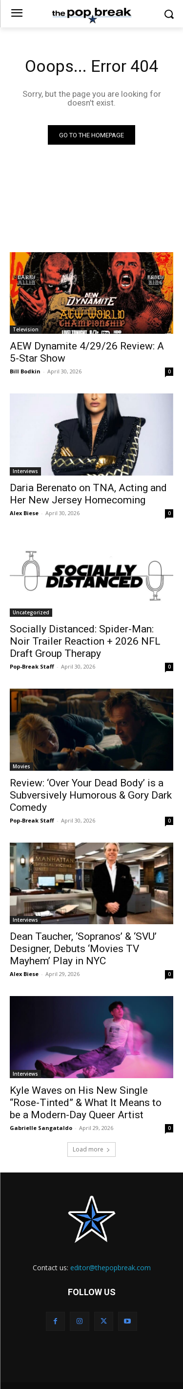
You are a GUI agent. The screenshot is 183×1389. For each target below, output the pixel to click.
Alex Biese (24, 513)
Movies (21, 766)
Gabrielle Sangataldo (41, 1127)
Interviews (25, 471)
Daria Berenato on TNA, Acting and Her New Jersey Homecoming (88, 494)
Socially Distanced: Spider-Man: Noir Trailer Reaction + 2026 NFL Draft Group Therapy (85, 641)
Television (26, 329)
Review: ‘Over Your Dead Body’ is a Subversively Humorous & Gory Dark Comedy (91, 795)
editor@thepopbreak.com (110, 1267)
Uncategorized (31, 612)
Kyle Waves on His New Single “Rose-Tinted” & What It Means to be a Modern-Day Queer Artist (86, 1103)
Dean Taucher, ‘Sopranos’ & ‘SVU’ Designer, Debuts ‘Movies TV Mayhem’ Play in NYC (83, 949)
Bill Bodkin (25, 371)
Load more (91, 1149)
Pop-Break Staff (32, 666)
